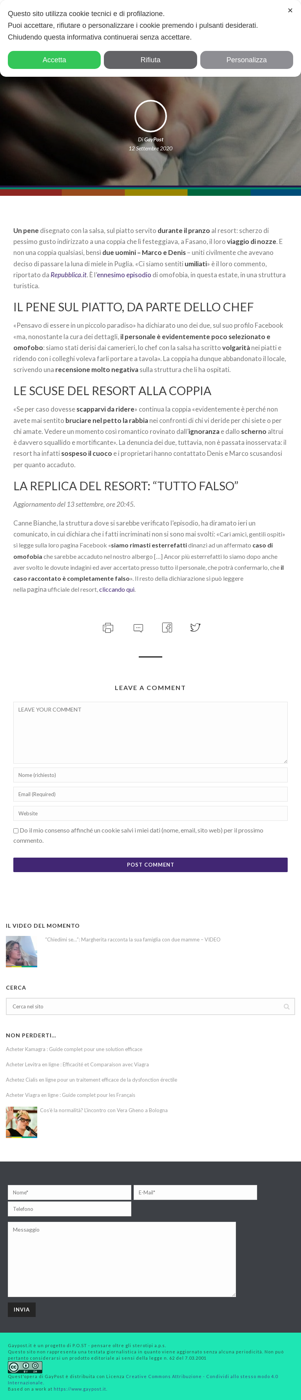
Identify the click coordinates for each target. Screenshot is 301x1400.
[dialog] (150, 38)
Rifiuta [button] (150, 60)
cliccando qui (116, 589)
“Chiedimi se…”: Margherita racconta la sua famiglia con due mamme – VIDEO (133, 939)
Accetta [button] (54, 60)
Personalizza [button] (247, 60)
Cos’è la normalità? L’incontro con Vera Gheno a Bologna (104, 1110)
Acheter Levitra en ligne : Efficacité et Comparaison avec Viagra (77, 1064)
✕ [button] (290, 10)
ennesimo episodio (124, 275)
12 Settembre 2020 (150, 148)
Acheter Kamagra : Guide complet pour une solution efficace (74, 1049)
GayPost (153, 139)
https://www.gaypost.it (80, 1388)
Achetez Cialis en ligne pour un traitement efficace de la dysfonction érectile (91, 1080)
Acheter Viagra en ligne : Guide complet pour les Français (70, 1095)
